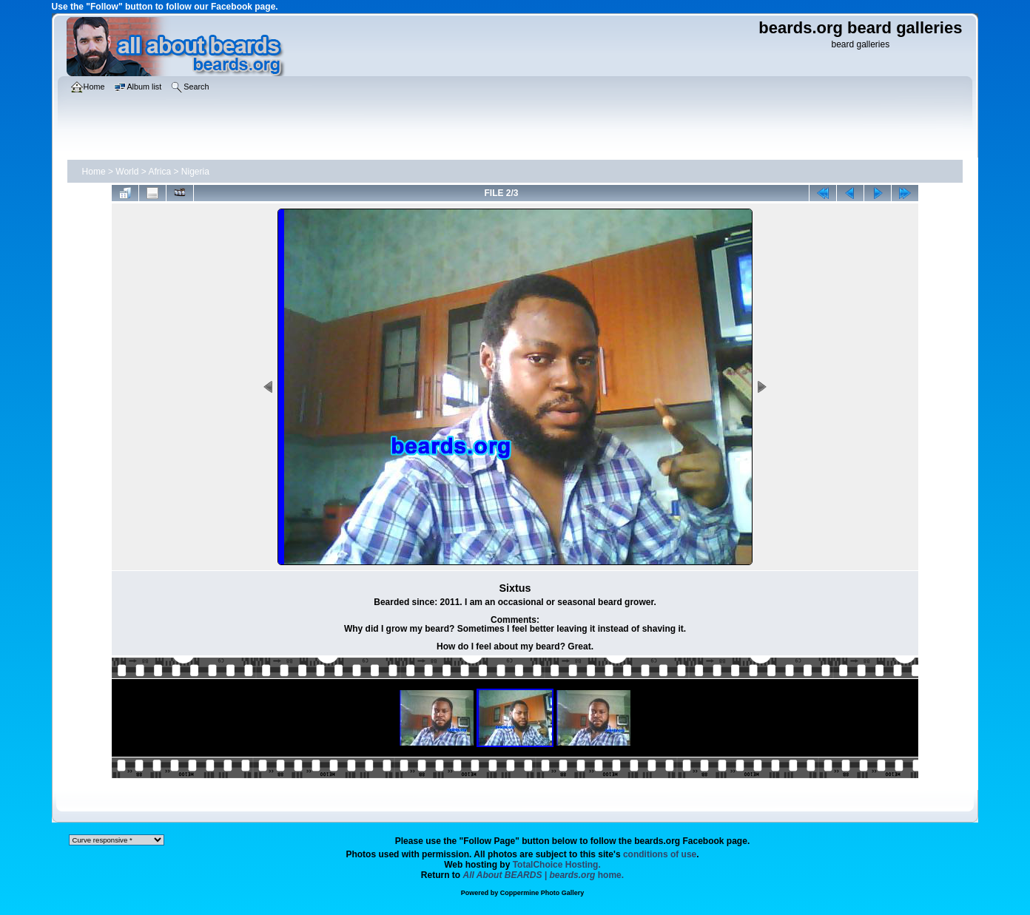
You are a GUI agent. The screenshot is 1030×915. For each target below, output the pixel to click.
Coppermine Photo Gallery (542, 893)
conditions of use (659, 854)
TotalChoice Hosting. (557, 865)
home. (544, 875)
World (126, 171)
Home (94, 171)
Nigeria (195, 171)
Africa (159, 171)
